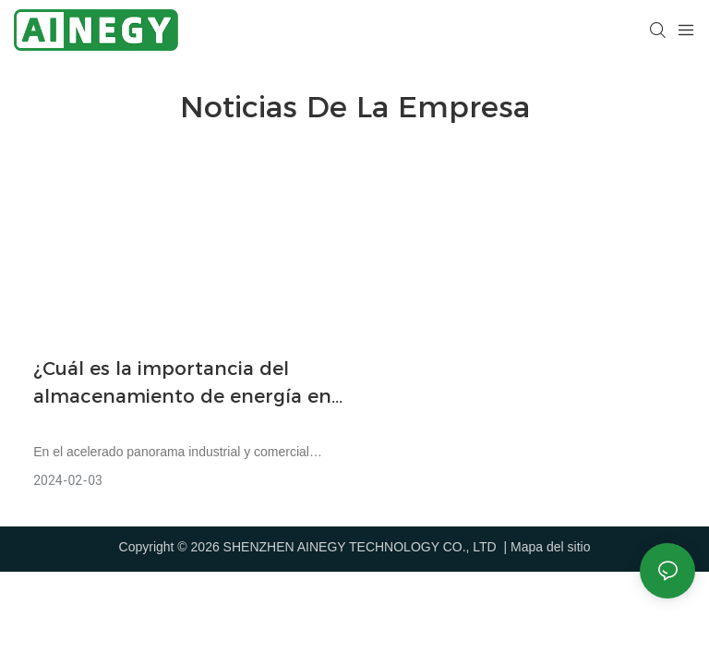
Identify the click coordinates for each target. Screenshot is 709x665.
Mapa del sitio (550, 546)
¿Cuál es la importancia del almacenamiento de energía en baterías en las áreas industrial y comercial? (186, 383)
